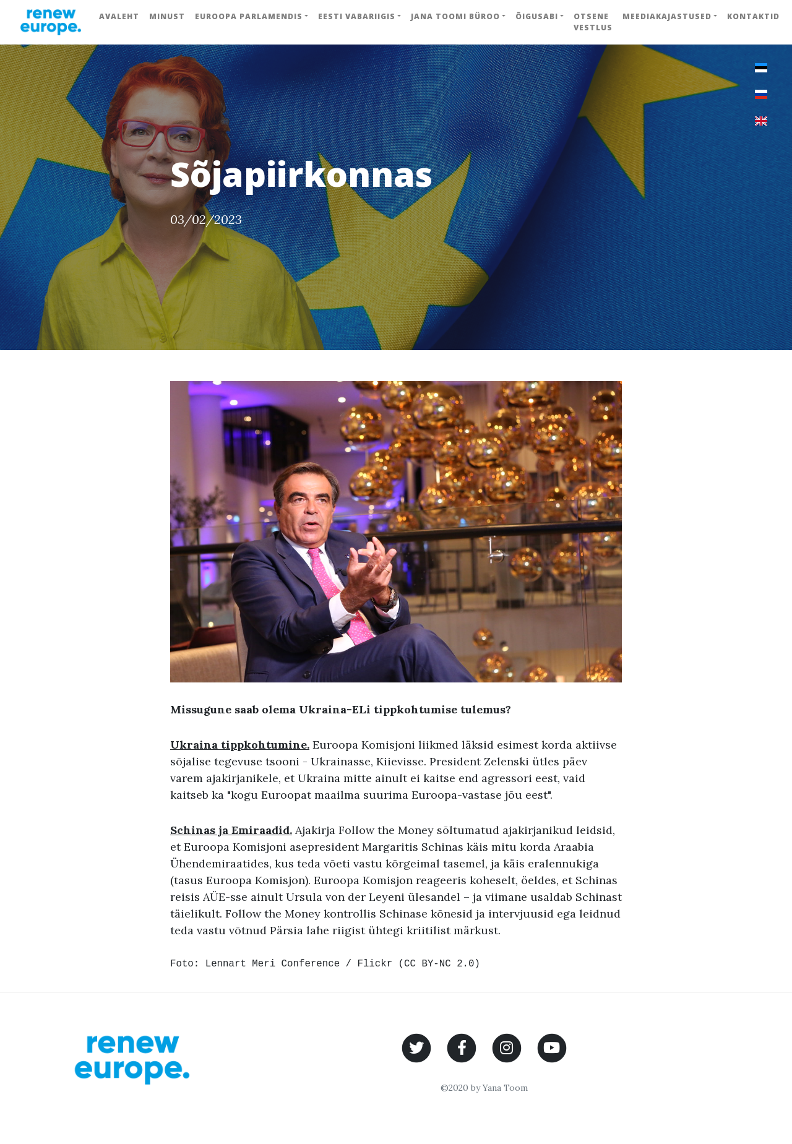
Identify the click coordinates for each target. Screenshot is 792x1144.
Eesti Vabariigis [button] (356, 16)
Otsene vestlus (593, 22)
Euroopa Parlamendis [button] (249, 16)
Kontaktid (753, 16)
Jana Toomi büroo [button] (455, 16)
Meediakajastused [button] (667, 16)
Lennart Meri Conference (272, 964)
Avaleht (119, 16)
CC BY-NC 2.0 (439, 964)
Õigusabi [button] (536, 16)
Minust (167, 16)
